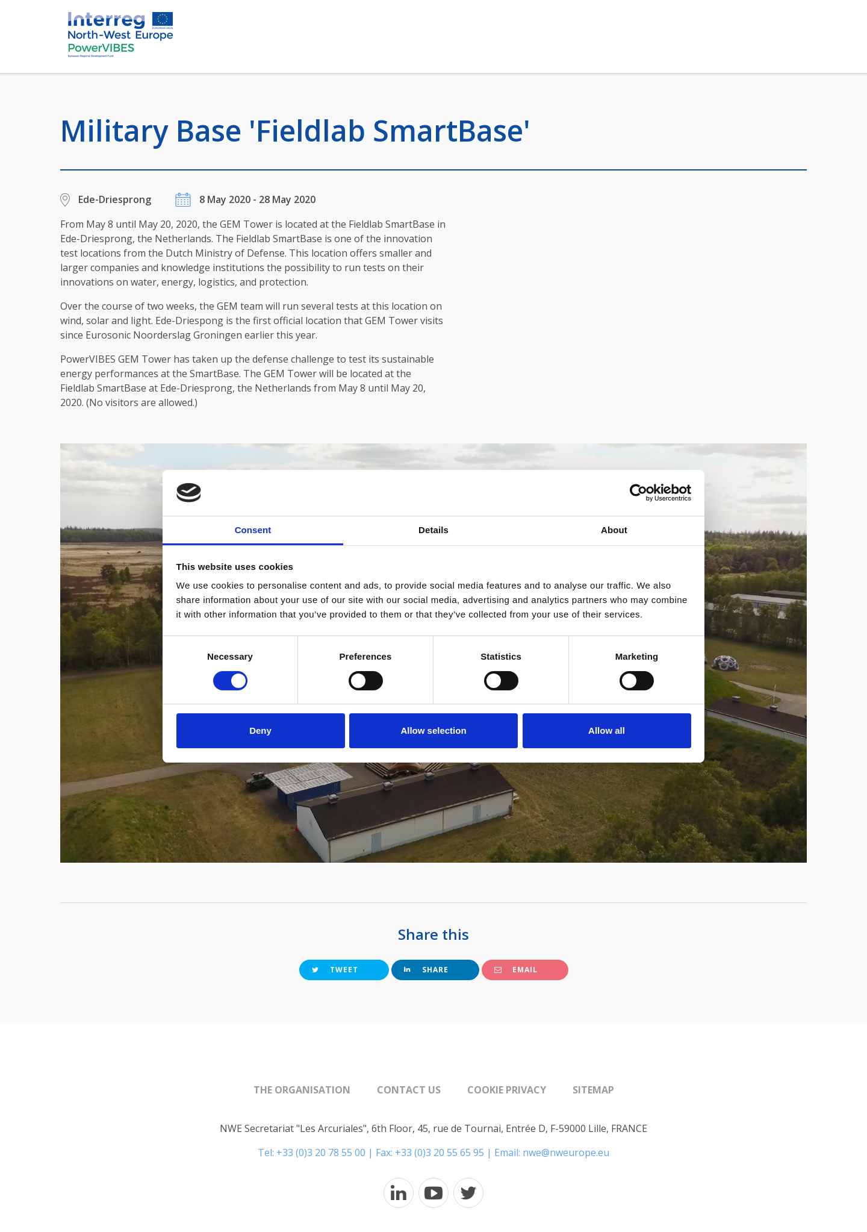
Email (516, 970)
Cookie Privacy (506, 1089)
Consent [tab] (253, 530)
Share (426, 970)
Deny (260, 730)
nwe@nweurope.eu (566, 1152)
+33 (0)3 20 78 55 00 (320, 1152)
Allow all (606, 730)
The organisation (301, 1089)
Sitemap (593, 1089)
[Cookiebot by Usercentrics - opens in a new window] (638, 493)
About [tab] (614, 530)
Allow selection (433, 730)
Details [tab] (433, 530)
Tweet (335, 970)
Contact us (409, 1089)
